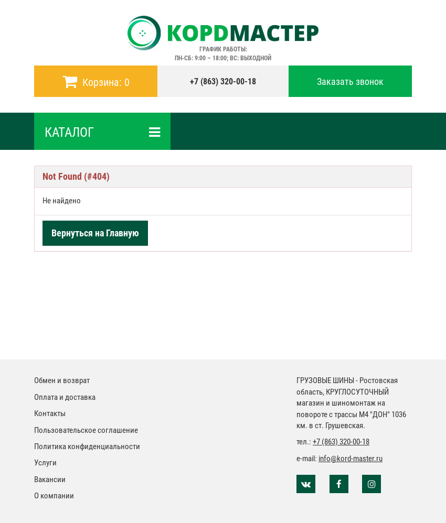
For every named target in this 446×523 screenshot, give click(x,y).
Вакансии (50, 479)
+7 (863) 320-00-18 (223, 81)
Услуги (45, 462)
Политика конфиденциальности (87, 446)
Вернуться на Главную (95, 232)
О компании (54, 495)
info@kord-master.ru (350, 458)
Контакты (50, 413)
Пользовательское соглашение (86, 430)
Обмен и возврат (62, 380)
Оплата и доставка (64, 397)
